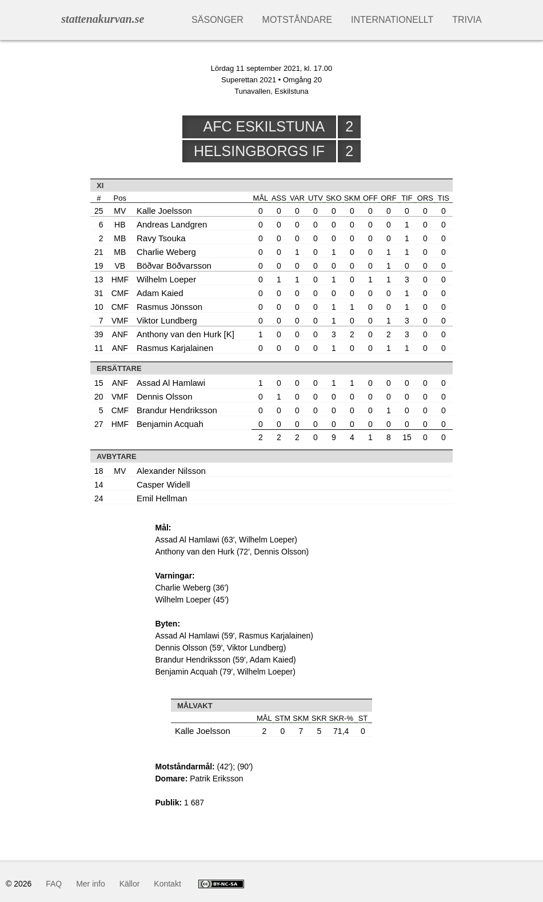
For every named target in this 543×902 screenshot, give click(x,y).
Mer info (90, 883)
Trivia (467, 20)
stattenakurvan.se (102, 19)
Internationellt (392, 20)
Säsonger (217, 20)
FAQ (54, 883)
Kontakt (167, 883)
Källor (129, 883)
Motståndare (297, 20)
